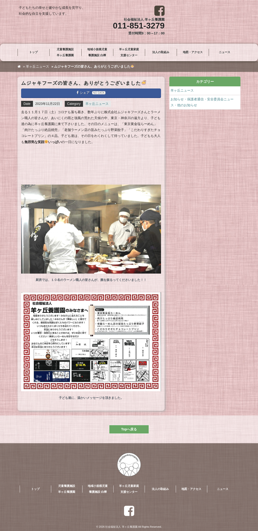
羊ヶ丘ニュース (97, 104)
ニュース (224, 52)
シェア (91, 92)
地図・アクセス (193, 52)
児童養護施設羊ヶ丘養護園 (65, 52)
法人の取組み (160, 52)
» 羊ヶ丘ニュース (36, 66)
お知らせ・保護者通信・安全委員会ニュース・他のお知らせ (202, 102)
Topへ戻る (129, 429)
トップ (33, 52)
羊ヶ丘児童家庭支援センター (129, 52)
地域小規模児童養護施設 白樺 (97, 52)
